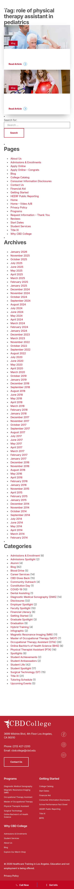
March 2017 (17, 451)
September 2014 (20, 515)
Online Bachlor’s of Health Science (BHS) (35, 645)
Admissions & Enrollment (25, 555)
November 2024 (20, 293)
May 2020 (16, 364)
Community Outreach (23, 581)
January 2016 (19, 484)
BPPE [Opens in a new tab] (41, 818)
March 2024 (18, 323)
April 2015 (16, 492)
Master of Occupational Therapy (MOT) (34, 638)
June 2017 (17, 439)
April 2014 (16, 530)
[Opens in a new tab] (63, 734)
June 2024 (17, 312)
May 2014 (16, 526)
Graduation (17, 623)
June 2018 (17, 394)
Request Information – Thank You (30, 215)
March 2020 (18, 372)
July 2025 (16, 263)
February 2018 (19, 409)
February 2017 (19, 454)
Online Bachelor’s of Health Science (16, 815)
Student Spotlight (21, 668)
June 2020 (17, 360)
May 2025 (16, 270)
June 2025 (17, 266)
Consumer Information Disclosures (31, 181)
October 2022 (19, 345)
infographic (17, 630)
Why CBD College (21, 233)
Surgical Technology (13, 811)
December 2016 (20, 462)
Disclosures (17, 600)
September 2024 (20, 300)
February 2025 (19, 281)
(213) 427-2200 (21, 746)
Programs (16, 211)
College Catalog (20, 177)
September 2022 (20, 349)
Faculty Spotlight (20, 608)
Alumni (15, 563)
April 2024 (17, 319)
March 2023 (18, 338)
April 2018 (16, 402)
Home (14, 199)
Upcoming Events (21, 683)
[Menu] (68, 7)
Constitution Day (20, 585)
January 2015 (19, 500)
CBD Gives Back (20, 578)
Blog (13, 173)
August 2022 (18, 353)
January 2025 (19, 285)
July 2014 (16, 518)
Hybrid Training (20, 627)
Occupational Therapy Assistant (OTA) (33, 642)
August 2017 (18, 432)
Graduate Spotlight (22, 619)
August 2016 (18, 469)
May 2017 (16, 443)
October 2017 (18, 424)
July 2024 (16, 308)
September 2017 (20, 428)
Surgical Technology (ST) (26, 672)
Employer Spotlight (22, 604)
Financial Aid (18, 188)
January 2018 (19, 413)
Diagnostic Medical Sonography (18, 786)
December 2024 (20, 289)
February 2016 (19, 481)
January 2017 (18, 458)
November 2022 (20, 342)
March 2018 (18, 406)
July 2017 (16, 436)
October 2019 (19, 375)
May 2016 (16, 473)
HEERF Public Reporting (25, 196)
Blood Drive (17, 570)
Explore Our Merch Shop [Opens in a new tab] (15, 852)
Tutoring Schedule (21, 679)
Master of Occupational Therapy (18, 801)
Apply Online (18, 166)
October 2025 (19, 259)
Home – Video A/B (21, 203)
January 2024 (19, 330)
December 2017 (20, 417)
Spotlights (16, 653)
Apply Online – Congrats (25, 169)
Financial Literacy (21, 612)
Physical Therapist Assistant (16, 806)
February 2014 (19, 537)
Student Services (21, 226)
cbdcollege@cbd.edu (23, 750)
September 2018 (20, 387)
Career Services (20, 574)
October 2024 (19, 296)
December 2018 (20, 383)
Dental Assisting (20, 593)
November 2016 (20, 466)
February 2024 (19, 327)
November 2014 (20, 507)
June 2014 (17, 522)
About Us (16, 158)
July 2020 (16, 357)
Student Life (18, 664)
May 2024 (16, 315)
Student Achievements (24, 657)
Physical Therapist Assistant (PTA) (31, 649)
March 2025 (18, 278)
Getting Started (19, 192)
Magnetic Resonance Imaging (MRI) (32, 634)
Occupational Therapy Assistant (18, 797)
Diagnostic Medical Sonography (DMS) (34, 597)
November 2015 (20, 488)
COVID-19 (16, 589)
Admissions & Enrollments (26, 162)
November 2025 (20, 255)
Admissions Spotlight (23, 559)
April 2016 (16, 477)
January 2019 (19, 379)
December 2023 (20, 334)
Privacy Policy (19, 207)
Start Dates (17, 222)
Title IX (15, 230)
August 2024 (18, 304)
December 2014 (20, 503)
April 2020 (17, 368)
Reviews (15, 218)
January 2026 (19, 251)
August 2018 (18, 390)
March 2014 (18, 533)
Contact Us (17, 184)
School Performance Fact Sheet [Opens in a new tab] (53, 804)
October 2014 (19, 511)
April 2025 (17, 274)
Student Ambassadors (24, 660)
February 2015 (19, 496)
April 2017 (16, 447)
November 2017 (20, 421)
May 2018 (16, 398)
